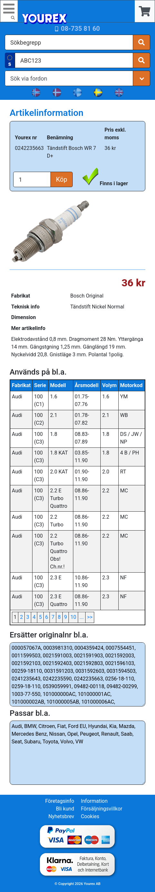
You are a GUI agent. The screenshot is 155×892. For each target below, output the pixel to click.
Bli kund (65, 809)
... (82, 617)
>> (90, 617)
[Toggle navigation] (9, 11)
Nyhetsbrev (61, 816)
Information (94, 801)
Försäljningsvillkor (101, 809)
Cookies (90, 816)
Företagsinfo (59, 801)
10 (73, 617)
